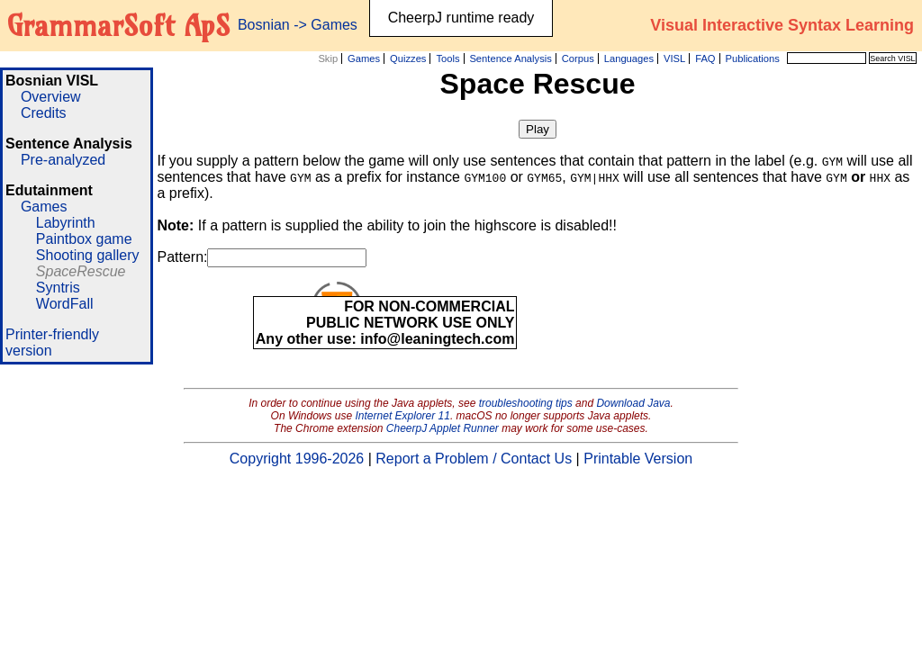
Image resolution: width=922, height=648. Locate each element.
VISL (674, 58)
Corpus (578, 58)
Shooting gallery (88, 255)
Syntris (58, 287)
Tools (447, 58)
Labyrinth (65, 222)
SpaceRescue (81, 271)
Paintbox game (84, 239)
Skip (328, 58)
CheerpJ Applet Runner (442, 428)
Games (364, 58)
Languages (629, 58)
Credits (44, 113)
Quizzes (408, 58)
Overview (51, 96)
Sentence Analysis (510, 58)
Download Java (633, 403)
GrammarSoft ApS (118, 25)
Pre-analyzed (63, 159)
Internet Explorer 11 (403, 416)
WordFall (65, 303)
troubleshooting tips (526, 403)
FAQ (705, 58)
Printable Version (637, 458)
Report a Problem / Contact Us (473, 458)
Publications (752, 58)
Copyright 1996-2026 (297, 458)
